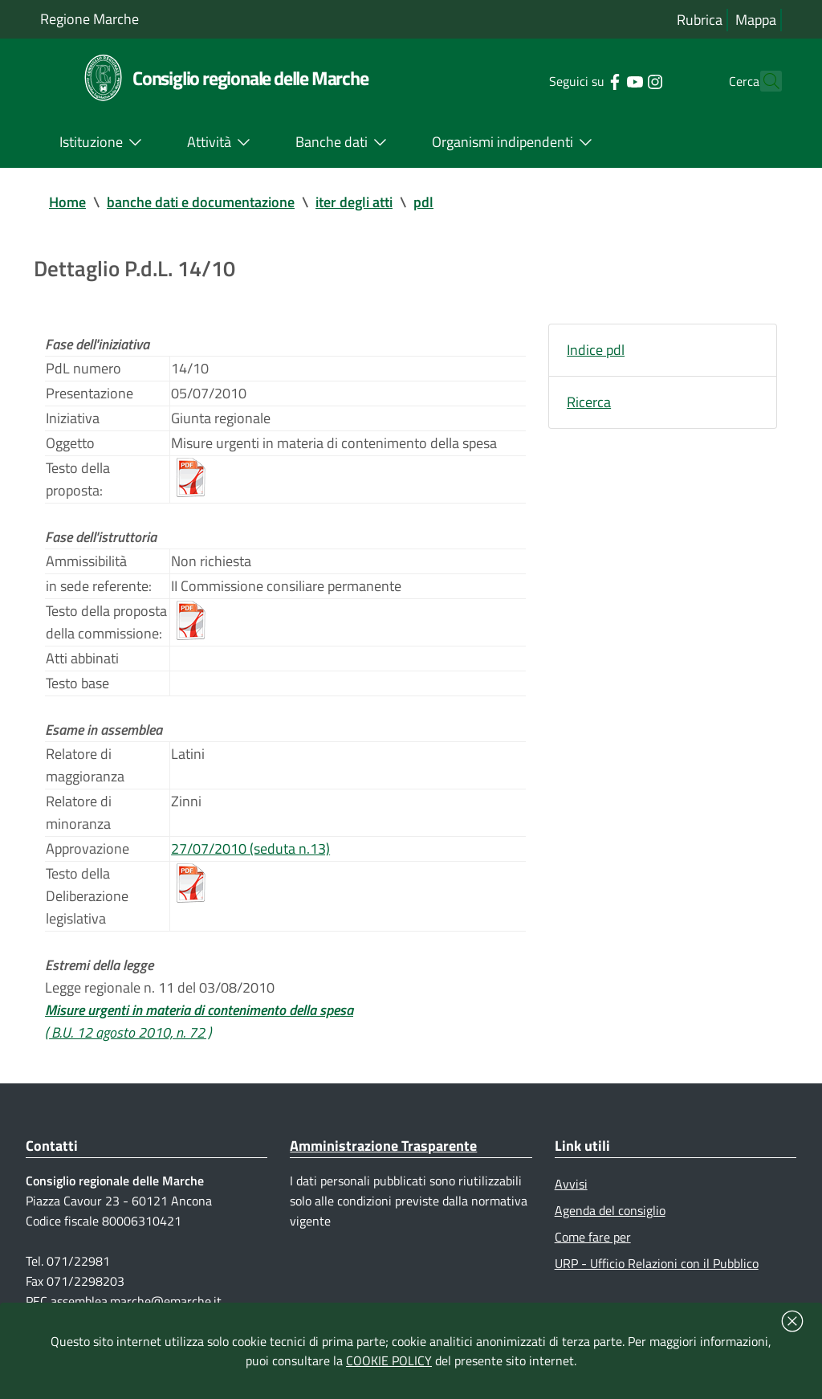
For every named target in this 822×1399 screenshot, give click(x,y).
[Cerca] (762, 81)
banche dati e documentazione (201, 202)
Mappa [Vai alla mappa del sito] (755, 20)
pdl (423, 202)
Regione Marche (89, 19)
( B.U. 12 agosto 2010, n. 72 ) (128, 1032)
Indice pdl (596, 350)
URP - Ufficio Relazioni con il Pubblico (657, 1263)
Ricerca (589, 402)
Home (67, 202)
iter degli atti (354, 202)
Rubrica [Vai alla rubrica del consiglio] (699, 20)
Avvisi (571, 1183)
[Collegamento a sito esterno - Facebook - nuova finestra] (586, 80)
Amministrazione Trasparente (383, 1145)
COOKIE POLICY (389, 1360)
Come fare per (593, 1236)
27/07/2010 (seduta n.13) (250, 848)
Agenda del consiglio (610, 1210)
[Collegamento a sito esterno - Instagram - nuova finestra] (626, 80)
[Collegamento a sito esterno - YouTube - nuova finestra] (606, 80)
